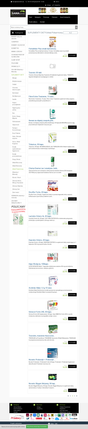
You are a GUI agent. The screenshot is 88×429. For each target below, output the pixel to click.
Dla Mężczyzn (16, 96)
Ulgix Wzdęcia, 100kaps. (39, 264)
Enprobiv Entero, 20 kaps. (39, 240)
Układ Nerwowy (17, 166)
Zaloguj (48, 5)
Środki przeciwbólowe (17, 155)
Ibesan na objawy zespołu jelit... (41, 120)
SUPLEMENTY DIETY (17, 75)
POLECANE (14, 63)
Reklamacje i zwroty (65, 412)
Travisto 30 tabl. (35, 73)
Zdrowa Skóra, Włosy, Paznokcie (17, 182)
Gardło (14, 99)
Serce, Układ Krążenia (16, 142)
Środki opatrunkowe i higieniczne (16, 149)
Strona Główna (17, 407)
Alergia (14, 78)
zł (56, 1)
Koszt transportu (65, 17)
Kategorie (38, 17)
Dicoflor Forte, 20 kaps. (38, 192)
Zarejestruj (56, 5)
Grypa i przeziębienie (16, 103)
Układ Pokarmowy (17, 169)
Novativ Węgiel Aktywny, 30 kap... (42, 383)
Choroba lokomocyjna (16, 89)
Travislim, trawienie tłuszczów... (42, 336)
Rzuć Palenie (16, 133)
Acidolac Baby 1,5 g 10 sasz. (40, 288)
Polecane (54, 17)
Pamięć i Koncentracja (16, 129)
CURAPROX (14, 42)
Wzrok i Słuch (16, 177)
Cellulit (14, 84)
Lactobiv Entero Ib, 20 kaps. (40, 216)
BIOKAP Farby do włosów (16, 37)
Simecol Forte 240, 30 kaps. (40, 312)
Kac (13, 113)
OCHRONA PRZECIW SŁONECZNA (17, 56)
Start (30, 17)
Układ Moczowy (17, 162)
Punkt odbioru (33, 22)
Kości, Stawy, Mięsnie (16, 117)
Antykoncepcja (16, 81)
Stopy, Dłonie (16, 159)
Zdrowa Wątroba (17, 186)
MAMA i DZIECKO (16, 51)
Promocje (46, 17)
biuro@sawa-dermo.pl (17, 1)
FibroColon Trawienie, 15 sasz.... (42, 96)
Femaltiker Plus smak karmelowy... (43, 49)
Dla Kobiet (15, 93)
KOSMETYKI (15, 48)
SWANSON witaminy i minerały (18, 196)
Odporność (15, 125)
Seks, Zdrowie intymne (16, 137)
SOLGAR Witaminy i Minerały (17, 70)
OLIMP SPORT (15, 60)
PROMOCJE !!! (15, 66)
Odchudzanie (16, 121)
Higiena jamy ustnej (16, 109)
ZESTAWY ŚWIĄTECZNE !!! (16, 202)
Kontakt (42, 22)
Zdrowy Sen (16, 189)
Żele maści (15, 192)
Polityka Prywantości (65, 407)
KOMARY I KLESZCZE (18, 45)
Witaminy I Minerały (15, 173)
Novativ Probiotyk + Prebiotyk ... (42, 360)
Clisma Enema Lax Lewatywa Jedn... (43, 168)
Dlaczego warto (64, 410)
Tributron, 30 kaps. (36, 144)
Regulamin (62, 409)
